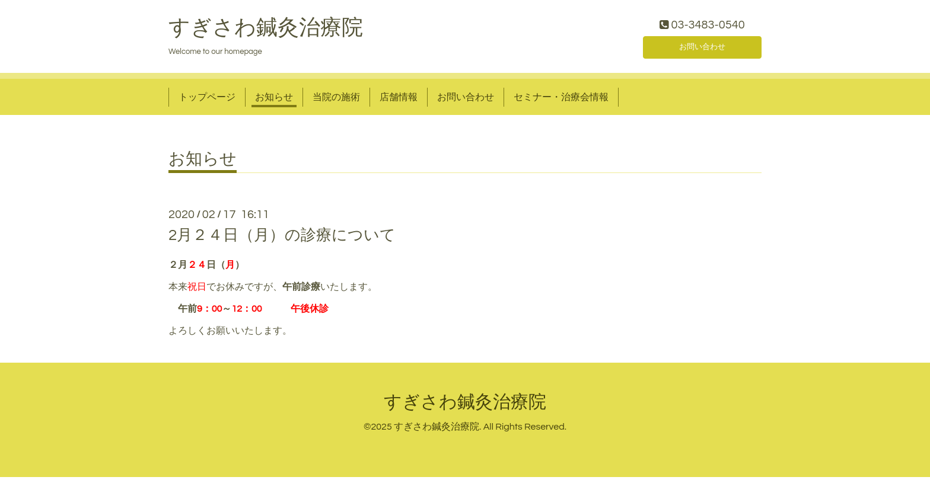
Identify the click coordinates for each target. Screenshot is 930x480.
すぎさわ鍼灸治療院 (265, 30)
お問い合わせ (702, 47)
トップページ (207, 99)
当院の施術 (336, 99)
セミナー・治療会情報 (561, 99)
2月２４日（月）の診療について (282, 238)
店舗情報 (399, 99)
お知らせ (274, 99)
